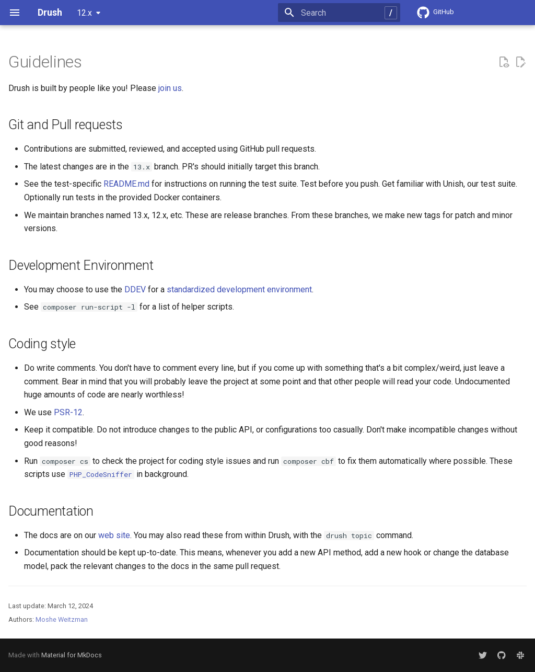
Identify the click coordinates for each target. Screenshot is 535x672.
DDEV (135, 289)
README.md (126, 184)
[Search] (339, 12)
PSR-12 (68, 412)
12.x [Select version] (84, 13)
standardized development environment (239, 289)
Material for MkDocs (71, 655)
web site (114, 535)
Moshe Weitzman (62, 619)
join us (170, 88)
